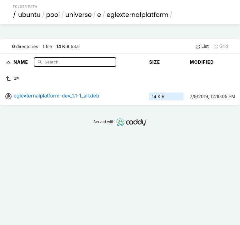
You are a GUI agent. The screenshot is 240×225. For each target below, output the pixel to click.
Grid (220, 46)
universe (78, 14)
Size (154, 62)
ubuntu (29, 14)
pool (53, 14)
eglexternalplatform (137, 14)
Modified (202, 62)
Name (21, 61)
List (202, 46)
